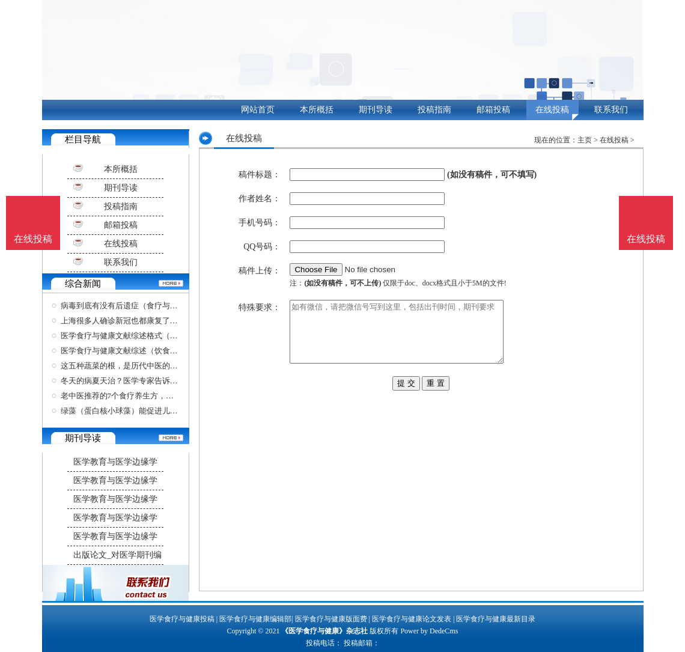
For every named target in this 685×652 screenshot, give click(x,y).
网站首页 (258, 109)
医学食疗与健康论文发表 (411, 619)
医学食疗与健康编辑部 (255, 619)
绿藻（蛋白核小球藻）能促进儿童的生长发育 (139, 410)
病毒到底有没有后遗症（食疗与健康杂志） (135, 305)
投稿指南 (434, 109)
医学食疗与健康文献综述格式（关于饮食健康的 (143, 335)
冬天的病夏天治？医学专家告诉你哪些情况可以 (143, 380)
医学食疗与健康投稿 (182, 619)
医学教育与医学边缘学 (115, 461)
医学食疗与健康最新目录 (495, 619)
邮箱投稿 (493, 109)
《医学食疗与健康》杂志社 (324, 631)
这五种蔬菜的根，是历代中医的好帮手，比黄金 (143, 365)
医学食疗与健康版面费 (331, 619)
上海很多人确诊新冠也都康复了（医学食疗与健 (143, 320)
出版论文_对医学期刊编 (117, 554)
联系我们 (611, 109)
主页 (584, 140)
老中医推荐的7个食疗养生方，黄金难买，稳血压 (145, 395)
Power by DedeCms (429, 631)
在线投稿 (552, 109)
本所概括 (316, 109)
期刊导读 (375, 109)
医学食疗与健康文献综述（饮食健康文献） (135, 350)
